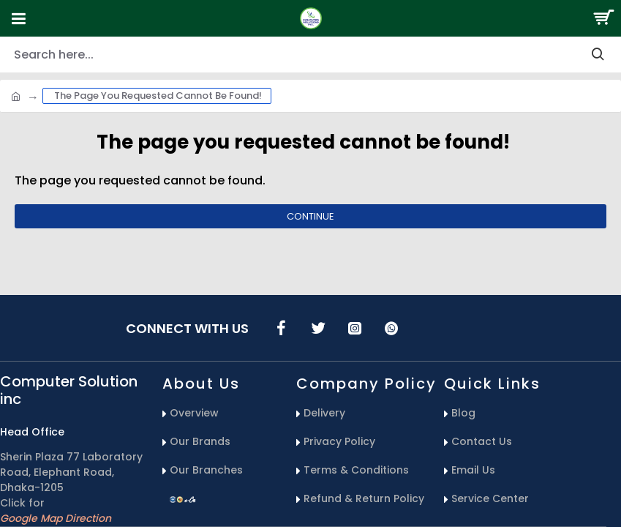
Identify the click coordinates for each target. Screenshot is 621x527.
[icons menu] (281, 328)
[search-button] (597, 54)
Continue (310, 216)
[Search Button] (602, 18)
